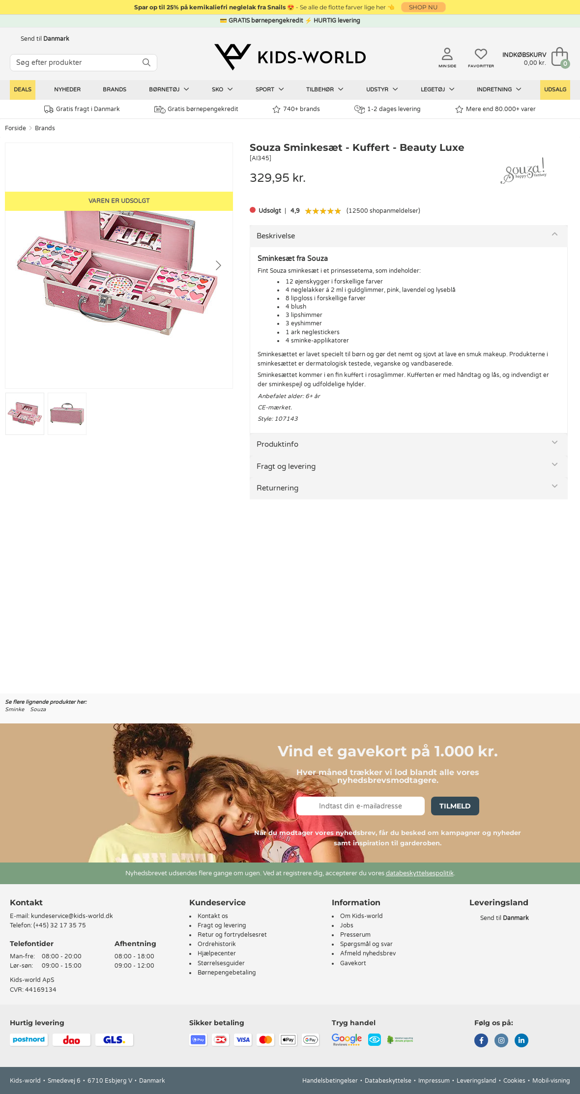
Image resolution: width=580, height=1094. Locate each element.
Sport (270, 89)
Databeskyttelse (388, 1080)
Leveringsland (476, 1080)
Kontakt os (213, 916)
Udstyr (382, 89)
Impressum (434, 1080)
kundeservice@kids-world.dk (72, 916)
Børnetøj (169, 89)
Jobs (346, 925)
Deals (22, 89)
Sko (222, 89)
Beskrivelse (276, 235)
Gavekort (353, 963)
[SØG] (146, 63)
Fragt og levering (286, 466)
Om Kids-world (361, 916)
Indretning (499, 89)
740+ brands (296, 109)
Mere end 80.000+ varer (495, 109)
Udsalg (555, 89)
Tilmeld (455, 806)
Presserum (355, 934)
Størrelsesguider (221, 963)
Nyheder (67, 89)
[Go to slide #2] (67, 414)
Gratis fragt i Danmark (82, 109)
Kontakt (26, 902)
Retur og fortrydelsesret (232, 934)
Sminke (14, 709)
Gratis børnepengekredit (196, 110)
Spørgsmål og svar (366, 944)
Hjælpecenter (217, 953)
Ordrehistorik (217, 944)
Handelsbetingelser (330, 1080)
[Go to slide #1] (24, 414)
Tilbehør (325, 89)
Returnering (277, 488)
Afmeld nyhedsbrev (368, 953)
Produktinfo (277, 444)
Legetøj (438, 89)
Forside (15, 128)
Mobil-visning (551, 1080)
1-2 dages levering (387, 109)
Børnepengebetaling (227, 972)
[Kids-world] (290, 57)
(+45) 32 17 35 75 (59, 925)
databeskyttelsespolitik (420, 873)
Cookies (514, 1080)
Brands (114, 89)
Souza (38, 709)
